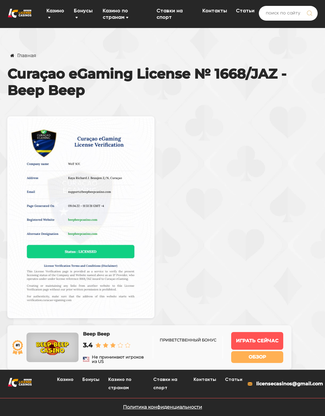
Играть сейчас (257, 341)
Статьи (245, 11)
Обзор (257, 357)
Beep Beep (96, 334)
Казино (55, 11)
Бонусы (83, 11)
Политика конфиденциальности (162, 407)
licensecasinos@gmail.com (282, 384)
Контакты (214, 11)
